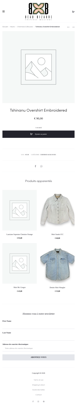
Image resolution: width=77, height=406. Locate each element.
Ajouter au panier (38, 134)
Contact (38, 395)
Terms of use (38, 380)
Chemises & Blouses (25, 27)
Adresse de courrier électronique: (38, 347)
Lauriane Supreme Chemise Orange (19, 234)
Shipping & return (38, 385)
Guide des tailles (38, 390)
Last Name (6, 333)
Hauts (12, 27)
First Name (6, 321)
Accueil (5, 27)
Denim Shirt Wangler (57, 287)
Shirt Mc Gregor (19, 287)
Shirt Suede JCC (57, 234)
